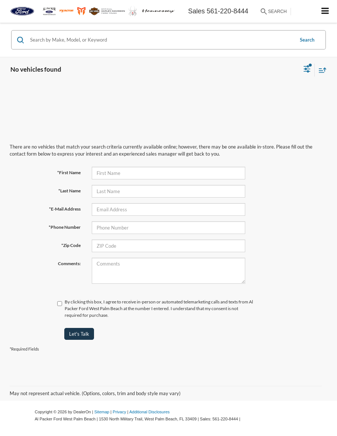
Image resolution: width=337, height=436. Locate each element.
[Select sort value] (321, 70)
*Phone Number (65, 227)
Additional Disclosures (149, 412)
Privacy (119, 412)
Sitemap (102, 412)
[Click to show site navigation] (325, 11)
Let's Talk (79, 334)
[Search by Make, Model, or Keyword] (160, 40)
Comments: (69, 263)
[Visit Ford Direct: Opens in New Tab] (243, 419)
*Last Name (69, 190)
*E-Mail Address (65, 209)
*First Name (69, 172)
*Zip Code (71, 245)
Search (307, 40)
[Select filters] (307, 69)
